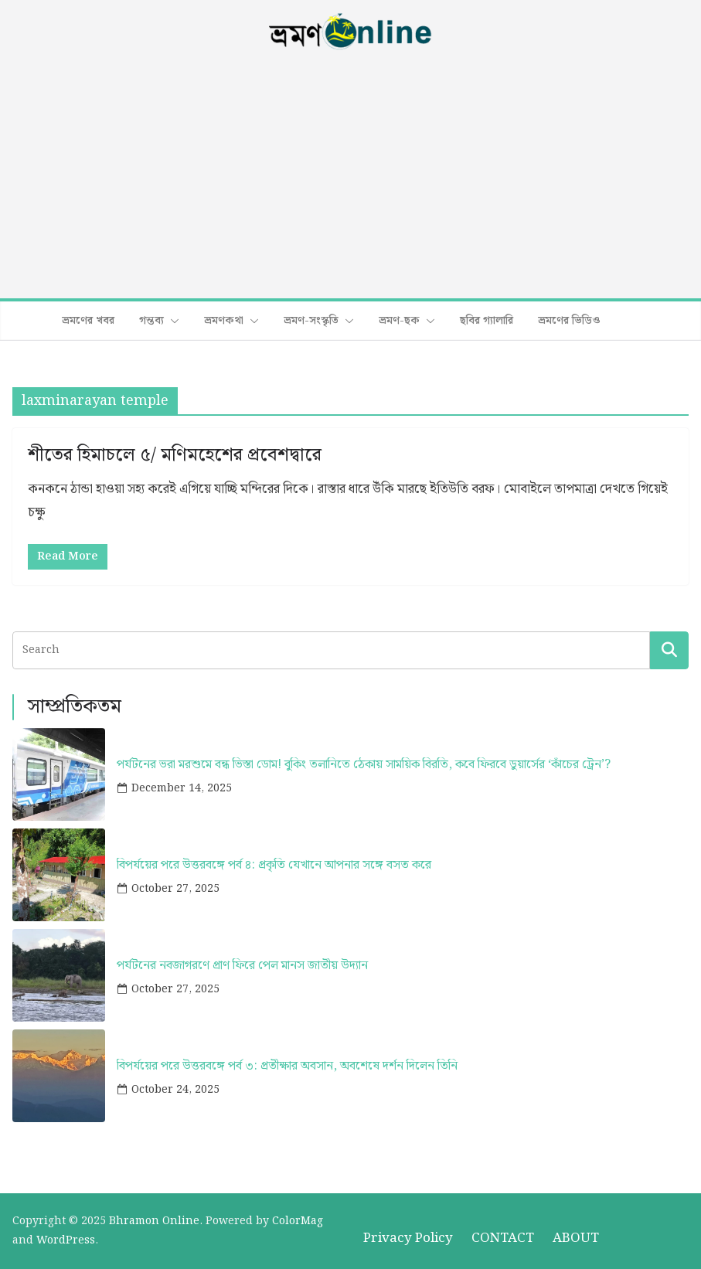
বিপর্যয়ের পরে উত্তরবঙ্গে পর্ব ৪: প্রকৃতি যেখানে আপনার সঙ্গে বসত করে (274, 865)
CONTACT (502, 1238)
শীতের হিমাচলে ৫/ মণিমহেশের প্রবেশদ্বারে (175, 455)
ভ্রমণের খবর (88, 320)
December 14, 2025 (181, 788)
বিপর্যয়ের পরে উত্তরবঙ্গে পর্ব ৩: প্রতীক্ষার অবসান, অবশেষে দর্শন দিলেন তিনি (287, 1066)
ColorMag (297, 1221)
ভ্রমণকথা (223, 320)
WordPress (65, 1240)
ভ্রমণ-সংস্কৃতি (311, 320)
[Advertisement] (350, 176)
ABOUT (576, 1238)
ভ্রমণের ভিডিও (569, 320)
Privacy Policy (408, 1238)
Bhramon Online (154, 1221)
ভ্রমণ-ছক (399, 320)
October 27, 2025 (175, 888)
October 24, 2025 (175, 1089)
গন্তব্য (151, 320)
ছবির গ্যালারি (486, 320)
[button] (171, 321)
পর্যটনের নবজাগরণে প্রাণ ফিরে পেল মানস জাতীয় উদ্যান (242, 965)
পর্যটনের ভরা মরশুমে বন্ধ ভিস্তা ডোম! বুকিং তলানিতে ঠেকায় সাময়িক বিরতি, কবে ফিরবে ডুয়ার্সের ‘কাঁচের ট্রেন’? (364, 764)
